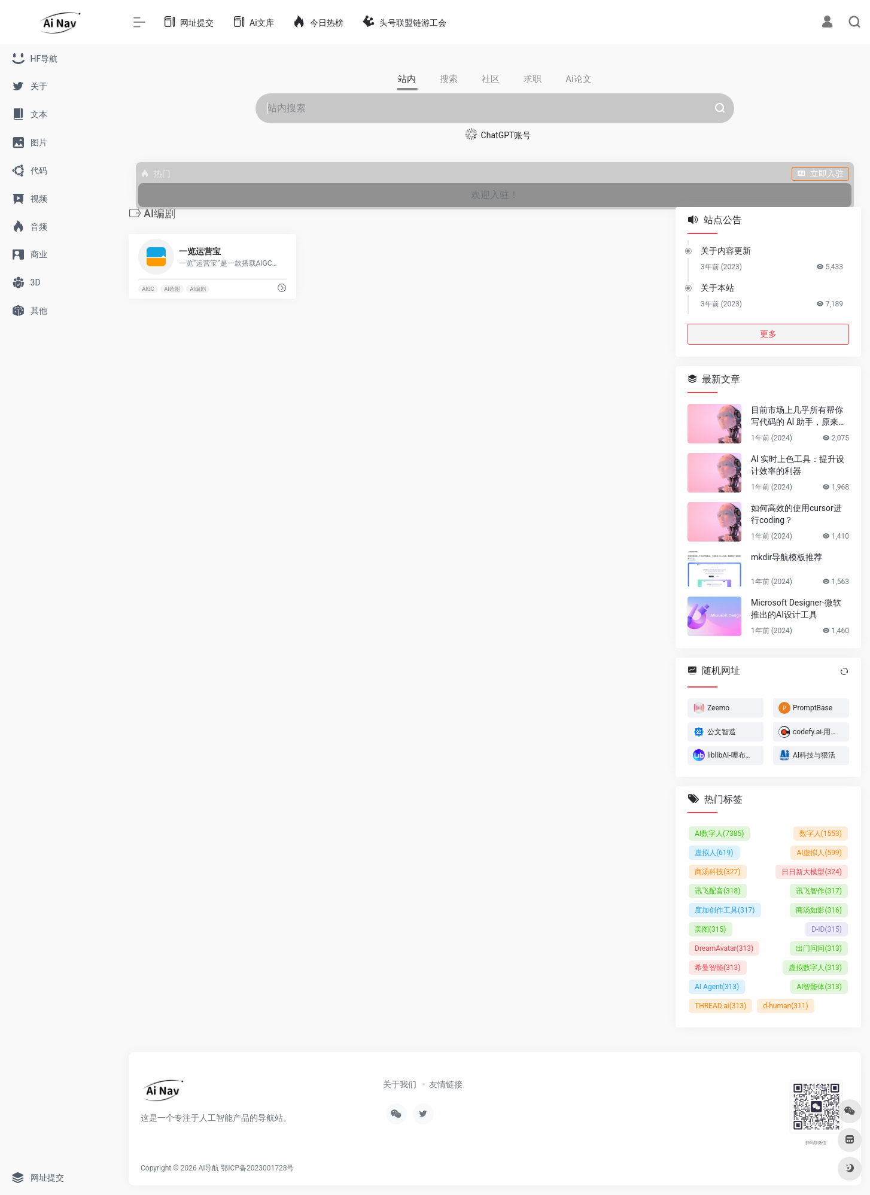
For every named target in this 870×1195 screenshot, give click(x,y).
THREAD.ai (720, 1006)
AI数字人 (719, 833)
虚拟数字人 (815, 967)
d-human (785, 1006)
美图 (710, 929)
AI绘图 (172, 289)
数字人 (820, 833)
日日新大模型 (811, 872)
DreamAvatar (724, 948)
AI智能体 (819, 987)
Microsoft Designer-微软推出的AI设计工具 (796, 608)
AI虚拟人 (819, 853)
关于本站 (717, 288)
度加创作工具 (725, 910)
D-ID (826, 929)
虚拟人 (714, 853)
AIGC (148, 289)
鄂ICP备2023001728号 (257, 1168)
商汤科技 (718, 872)
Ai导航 (209, 1168)
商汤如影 (819, 910)
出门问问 (819, 948)
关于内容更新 (726, 251)
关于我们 (399, 1084)
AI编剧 (198, 289)
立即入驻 (820, 173)
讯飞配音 (718, 891)
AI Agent (717, 987)
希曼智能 (718, 967)
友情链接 (446, 1084)
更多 (768, 334)
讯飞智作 (819, 891)
